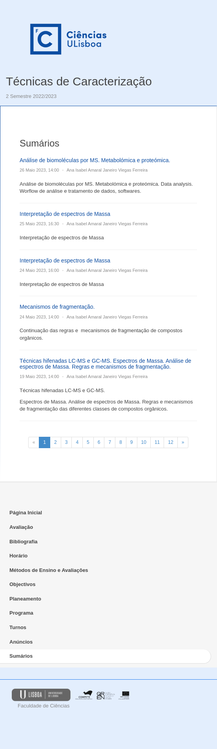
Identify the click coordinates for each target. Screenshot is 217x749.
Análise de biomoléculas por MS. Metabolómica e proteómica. (95, 160)
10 (143, 442)
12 (170, 442)
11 (157, 442)
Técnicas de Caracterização (79, 81)
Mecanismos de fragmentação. (57, 307)
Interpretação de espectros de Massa (65, 214)
